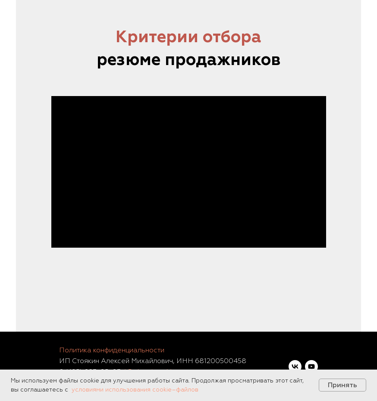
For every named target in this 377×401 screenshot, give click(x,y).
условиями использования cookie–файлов (135, 389)
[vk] (295, 366)
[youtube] (311, 366)
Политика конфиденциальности (111, 350)
